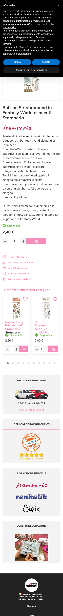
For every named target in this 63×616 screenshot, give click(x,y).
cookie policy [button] (9, 27)
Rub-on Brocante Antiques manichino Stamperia (42, 329)
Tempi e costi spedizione (31, 409)
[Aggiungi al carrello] (36, 241)
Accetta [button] (46, 62)
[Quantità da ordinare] (14, 241)
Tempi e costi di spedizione (18, 262)
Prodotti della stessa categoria (27, 290)
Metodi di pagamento (15, 268)
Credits (51, 611)
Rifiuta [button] (17, 62)
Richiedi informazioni (15, 257)
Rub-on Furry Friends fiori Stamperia (14, 325)
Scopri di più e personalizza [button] (31, 70)
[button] (58, 5)
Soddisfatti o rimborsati (16, 273)
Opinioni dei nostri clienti (17, 279)
